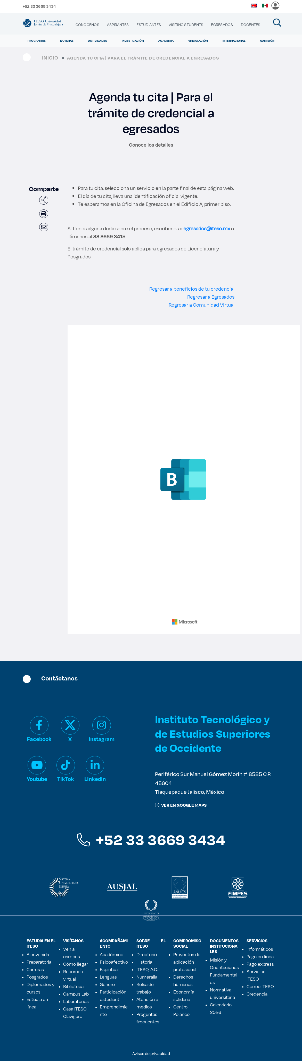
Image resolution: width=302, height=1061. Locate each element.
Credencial (257, 993)
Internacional (234, 41)
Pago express (260, 964)
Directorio (146, 954)
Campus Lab (76, 993)
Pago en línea (260, 956)
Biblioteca (73, 986)
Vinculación (198, 41)
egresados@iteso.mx (206, 228)
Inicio (50, 57)
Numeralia (146, 976)
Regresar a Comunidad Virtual (201, 304)
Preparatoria (39, 961)
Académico (111, 954)
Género (107, 984)
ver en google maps (181, 805)
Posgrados (37, 976)
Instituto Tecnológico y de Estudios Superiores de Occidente (213, 733)
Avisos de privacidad (151, 1053)
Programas (37, 41)
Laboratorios (76, 1001)
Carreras (35, 969)
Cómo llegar (75, 964)
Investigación (133, 41)
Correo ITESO (260, 986)
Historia (144, 961)
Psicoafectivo (114, 961)
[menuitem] (87, 24)
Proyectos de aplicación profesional (186, 962)
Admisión (267, 41)
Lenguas (108, 976)
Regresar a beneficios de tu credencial (191, 288)
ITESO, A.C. (147, 969)
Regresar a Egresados (210, 296)
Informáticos (260, 949)
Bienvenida (38, 954)
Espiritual (109, 969)
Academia (166, 41)
